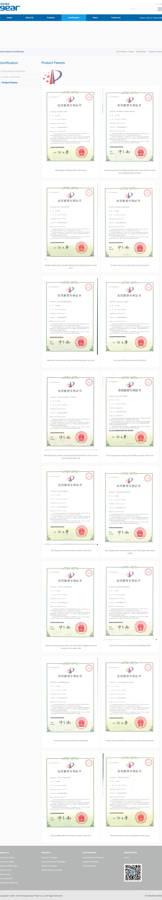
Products (51, 18)
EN (161, 4)
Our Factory (5, 874)
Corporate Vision (7, 862)
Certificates (141, 51)
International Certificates (12, 71)
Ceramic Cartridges (49, 857)
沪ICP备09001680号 (153, 896)
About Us (29, 18)
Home (9, 18)
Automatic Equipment (9, 883)
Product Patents (8, 82)
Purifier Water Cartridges (51, 870)
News (95, 18)
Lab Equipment (6, 878)
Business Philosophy (8, 866)
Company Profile (7, 857)
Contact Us (116, 18)
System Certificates (10, 77)
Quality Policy (5, 870)
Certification (73, 18)
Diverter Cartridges (49, 866)
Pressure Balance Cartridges (53, 862)
